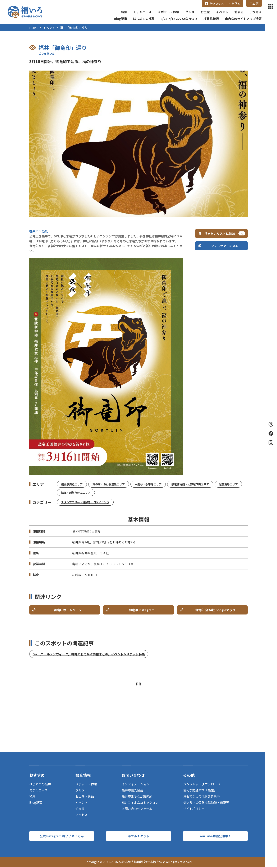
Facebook (271, 433)
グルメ (189, 11)
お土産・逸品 (84, 796)
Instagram (271, 442)
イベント (222, 11)
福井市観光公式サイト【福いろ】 (25, 12)
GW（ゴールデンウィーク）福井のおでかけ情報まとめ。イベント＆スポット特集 (89, 654)
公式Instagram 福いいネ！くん (62, 836)
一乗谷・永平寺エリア (148, 484)
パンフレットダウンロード (201, 784)
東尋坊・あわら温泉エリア (109, 484)
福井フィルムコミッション (140, 802)
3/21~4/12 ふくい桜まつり (179, 18)
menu (271, 6)
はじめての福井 (144, 18)
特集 (124, 11)
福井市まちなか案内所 (137, 796)
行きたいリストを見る (225, 3)
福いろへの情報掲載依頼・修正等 (206, 802)
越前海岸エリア (228, 484)
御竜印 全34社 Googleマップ (215, 610)
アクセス (256, 11)
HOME (33, 27)
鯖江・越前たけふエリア (76, 492)
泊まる (238, 11)
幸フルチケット (138, 836)
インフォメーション (135, 784)
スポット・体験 (168, 11)
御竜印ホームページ (68, 610)
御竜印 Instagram (141, 610)
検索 (270, 424)
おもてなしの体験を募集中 (201, 796)
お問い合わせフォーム (137, 808)
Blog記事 (120, 18)
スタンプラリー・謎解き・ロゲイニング (85, 502)
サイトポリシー (194, 808)
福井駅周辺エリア (72, 484)
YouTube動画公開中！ (215, 836)
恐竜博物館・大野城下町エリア (190, 484)
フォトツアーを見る (224, 245)
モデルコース (142, 11)
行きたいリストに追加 (219, 233)
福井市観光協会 (132, 790)
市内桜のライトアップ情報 (243, 18)
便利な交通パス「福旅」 (200, 790)
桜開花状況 (211, 18)
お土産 (205, 11)
